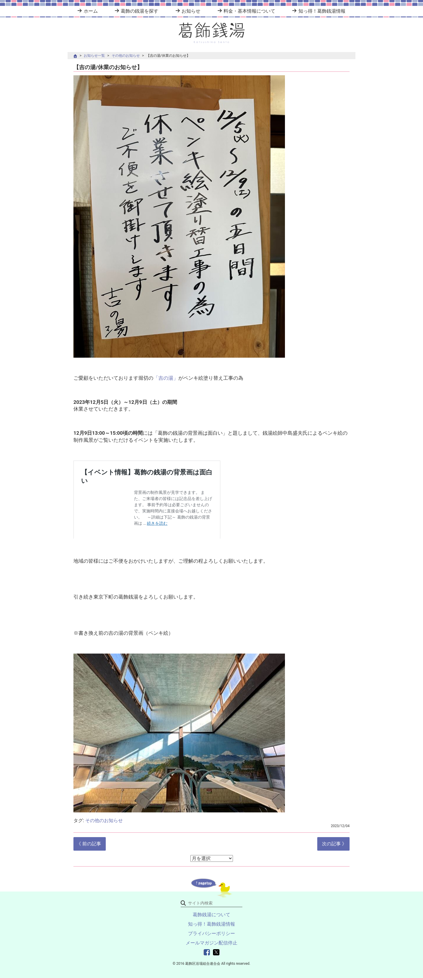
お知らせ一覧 (94, 56)
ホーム (91, 11)
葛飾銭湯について (211, 914)
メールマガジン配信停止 (211, 943)
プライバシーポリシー (211, 933)
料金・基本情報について (249, 11)
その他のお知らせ (126, 56)
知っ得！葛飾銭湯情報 (321, 11)
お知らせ (191, 11)
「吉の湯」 (165, 378)
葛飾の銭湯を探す (139, 11)
